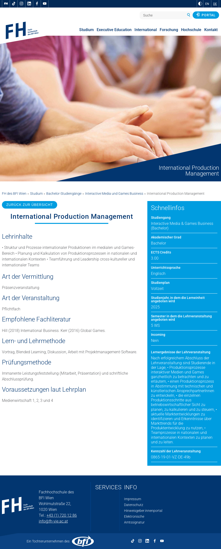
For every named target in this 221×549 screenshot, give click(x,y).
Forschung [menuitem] (169, 29)
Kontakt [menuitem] (211, 29)
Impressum (132, 499)
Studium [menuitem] (86, 29)
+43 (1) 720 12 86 (62, 515)
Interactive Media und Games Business (114, 193)
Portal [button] (206, 15)
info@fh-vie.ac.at (53, 521)
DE (215, 4)
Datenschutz (133, 505)
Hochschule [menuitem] (191, 29)
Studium (36, 193)
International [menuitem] (145, 29)
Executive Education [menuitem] (114, 29)
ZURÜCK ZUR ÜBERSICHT (29, 205)
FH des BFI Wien (14, 193)
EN (207, 4)
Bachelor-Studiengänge (63, 193)
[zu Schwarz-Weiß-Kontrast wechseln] (200, 4)
